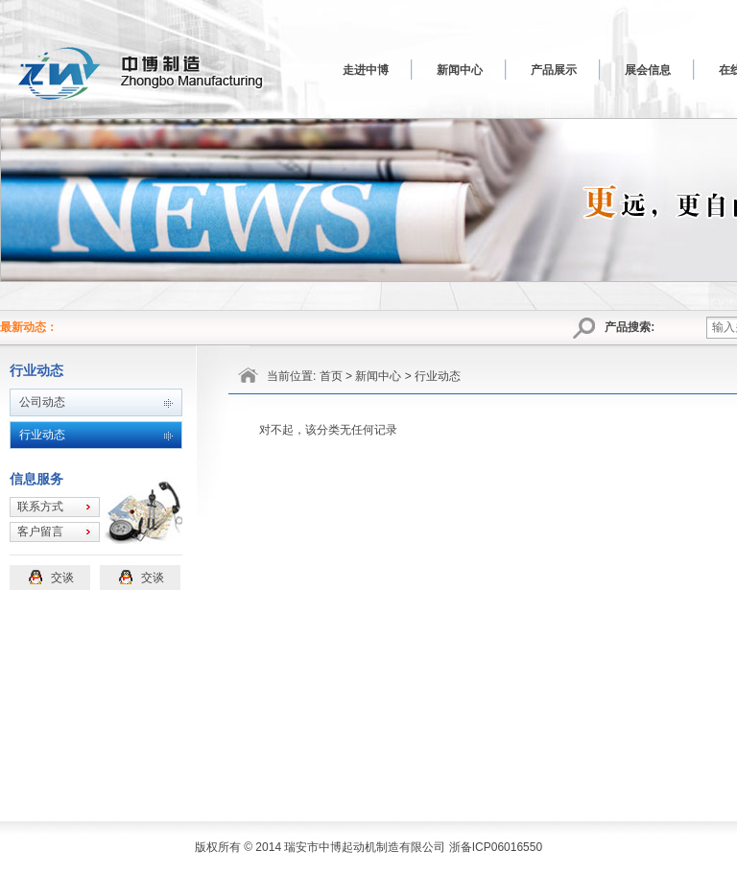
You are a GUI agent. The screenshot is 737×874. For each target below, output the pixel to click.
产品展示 (554, 70)
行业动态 (42, 434)
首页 (331, 376)
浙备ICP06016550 (495, 847)
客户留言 (40, 531)
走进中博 (366, 70)
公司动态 (42, 402)
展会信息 (648, 70)
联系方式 (40, 506)
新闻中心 (460, 70)
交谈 (62, 577)
